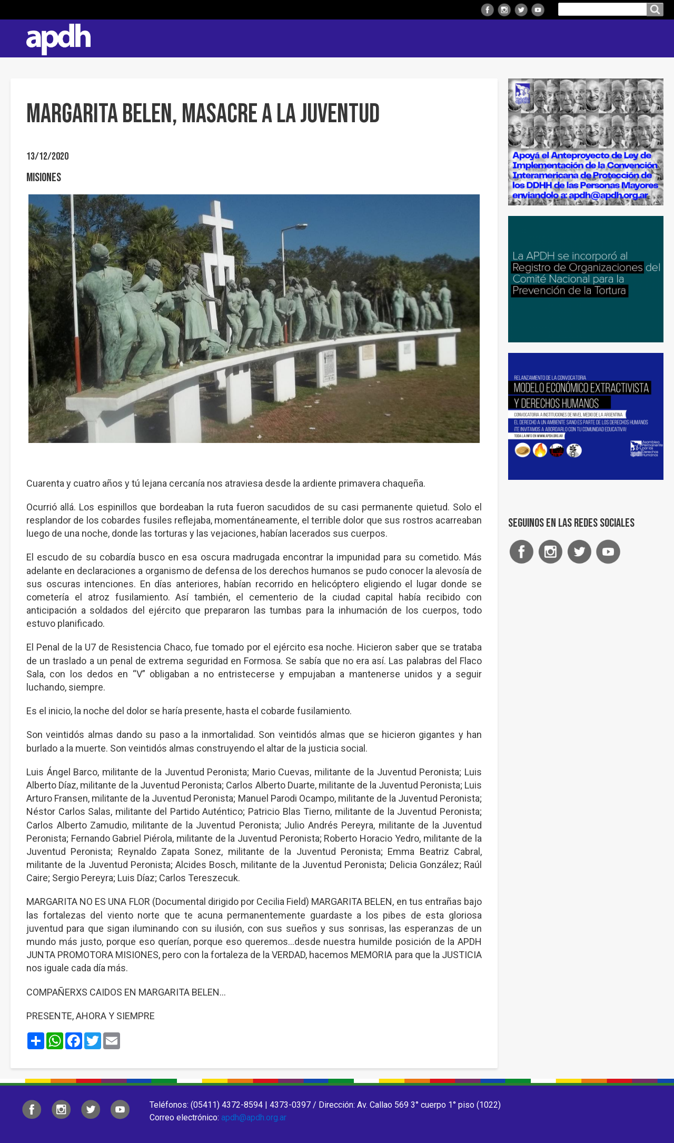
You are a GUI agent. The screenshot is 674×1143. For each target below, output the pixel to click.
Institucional (248, 38)
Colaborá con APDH (531, 38)
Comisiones (451, 38)
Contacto (650, 38)
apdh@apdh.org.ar (253, 1117)
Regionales (318, 38)
